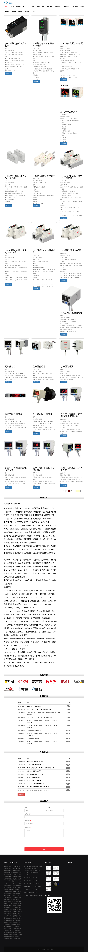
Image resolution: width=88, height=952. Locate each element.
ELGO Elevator (31, 7)
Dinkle (82, 7)
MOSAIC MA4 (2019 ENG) (34, 777)
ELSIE (38, 7)
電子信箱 (48, 807)
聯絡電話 (27, 821)
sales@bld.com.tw (36, 886)
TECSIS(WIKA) (58, 7)
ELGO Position (20, 7)
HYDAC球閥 (49, 7)
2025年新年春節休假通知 (34, 730)
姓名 (26, 807)
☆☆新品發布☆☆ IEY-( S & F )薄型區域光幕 (39, 709)
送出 (44, 849)
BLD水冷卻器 (75, 7)
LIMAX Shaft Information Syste (35, 764)
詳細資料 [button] (8, 73)
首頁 (6, 7)
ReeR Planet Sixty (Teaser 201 (35, 774)
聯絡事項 (27, 827)
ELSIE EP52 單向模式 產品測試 (35, 761)
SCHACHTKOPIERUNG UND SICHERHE (38, 787)
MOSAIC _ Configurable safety (35, 783)
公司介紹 (12, 7)
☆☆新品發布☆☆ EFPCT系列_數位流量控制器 (39, 717)
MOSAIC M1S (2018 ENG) (34, 780)
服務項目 (7, 11)
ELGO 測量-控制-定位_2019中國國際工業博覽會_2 (40, 768)
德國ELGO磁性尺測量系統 (34, 771)
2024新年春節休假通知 (33, 738)
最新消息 (14, 11)
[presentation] (37, 844)
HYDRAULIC (66, 7)
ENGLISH (34, 11)
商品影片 (20, 11)
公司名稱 (27, 814)
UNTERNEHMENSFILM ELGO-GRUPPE (37, 790)
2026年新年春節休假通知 (34, 706)
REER (43, 7)
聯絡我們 (27, 11)
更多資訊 (21, 794)
